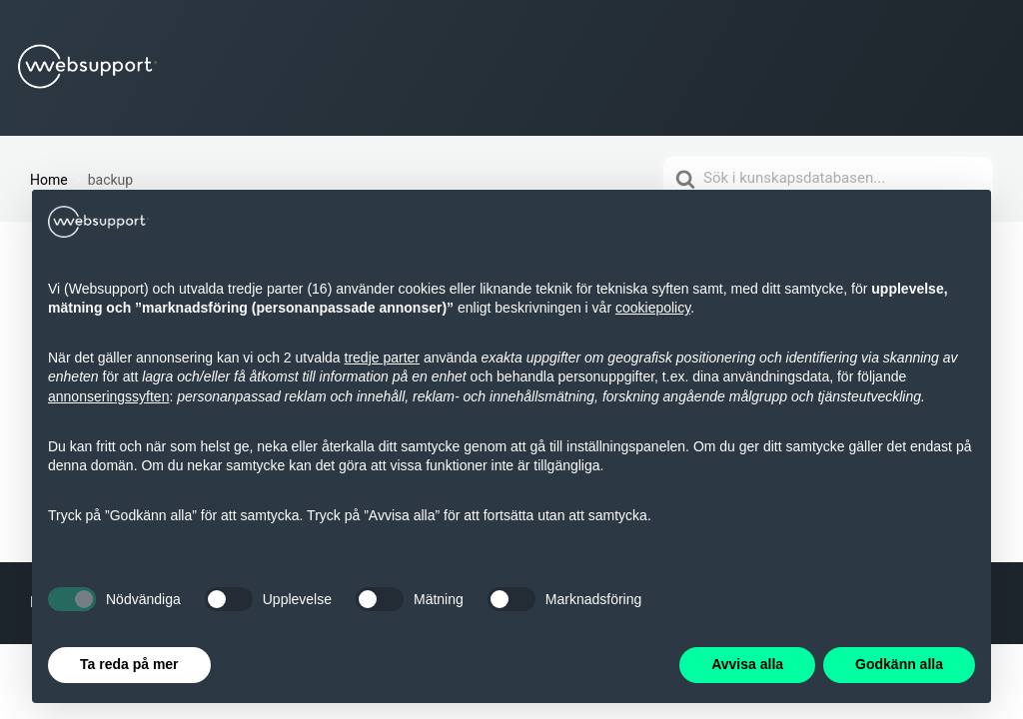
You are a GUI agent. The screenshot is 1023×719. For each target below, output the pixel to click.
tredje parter (382, 357)
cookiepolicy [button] (652, 308)
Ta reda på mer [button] (129, 664)
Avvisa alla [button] (747, 664)
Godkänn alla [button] (899, 664)
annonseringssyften (108, 396)
